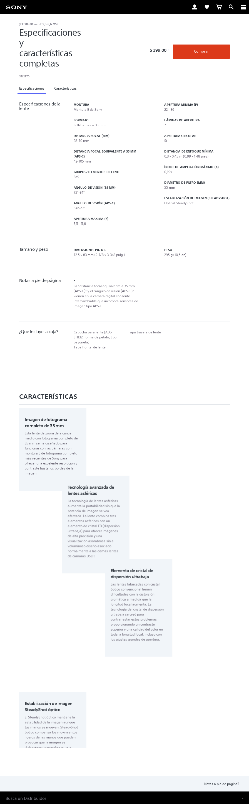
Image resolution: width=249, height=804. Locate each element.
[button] (124, 646)
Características (65, 88)
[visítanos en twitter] (118, 736)
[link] (17, 7)
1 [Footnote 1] (168, 49)
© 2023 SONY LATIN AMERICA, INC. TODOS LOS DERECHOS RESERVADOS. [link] (124, 777)
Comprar (201, 51)
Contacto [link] (158, 723)
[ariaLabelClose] (243, 7)
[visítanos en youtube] (130, 736)
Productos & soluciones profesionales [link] (114, 723)
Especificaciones (31, 88)
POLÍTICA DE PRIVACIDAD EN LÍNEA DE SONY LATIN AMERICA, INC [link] (124, 770)
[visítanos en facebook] (106, 736)
